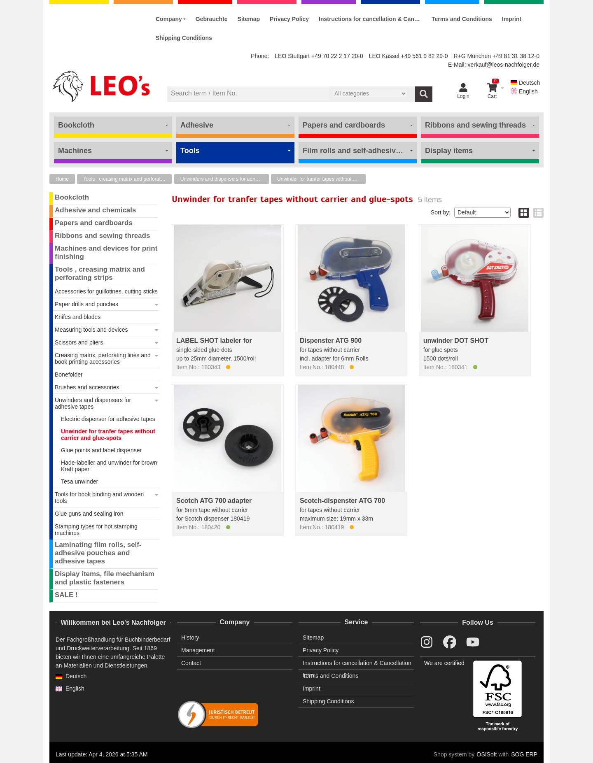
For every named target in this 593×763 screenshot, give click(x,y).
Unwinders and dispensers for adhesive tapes (224, 179)
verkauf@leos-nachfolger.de (503, 64)
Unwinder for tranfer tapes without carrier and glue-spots (321, 179)
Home (62, 179)
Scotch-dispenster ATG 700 (342, 500)
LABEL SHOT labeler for (214, 340)
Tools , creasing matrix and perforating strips (127, 179)
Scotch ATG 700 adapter (214, 500)
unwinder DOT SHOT (455, 340)
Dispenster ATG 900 (331, 340)
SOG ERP (524, 754)
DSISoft (487, 754)
